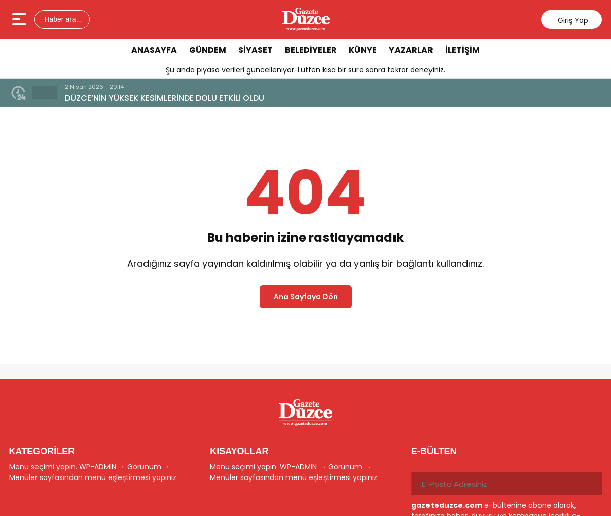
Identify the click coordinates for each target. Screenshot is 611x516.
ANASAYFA (154, 50)
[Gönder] (590, 483)
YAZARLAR (411, 50)
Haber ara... (62, 19)
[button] (38, 92)
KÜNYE (363, 50)
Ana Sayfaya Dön (306, 296)
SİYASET (255, 50)
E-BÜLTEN (434, 451)
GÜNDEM (207, 50)
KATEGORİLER (42, 451)
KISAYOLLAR (239, 451)
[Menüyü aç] (20, 19)
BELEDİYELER (311, 50)
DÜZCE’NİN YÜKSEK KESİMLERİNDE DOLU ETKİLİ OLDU (164, 98)
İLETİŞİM (462, 50)
